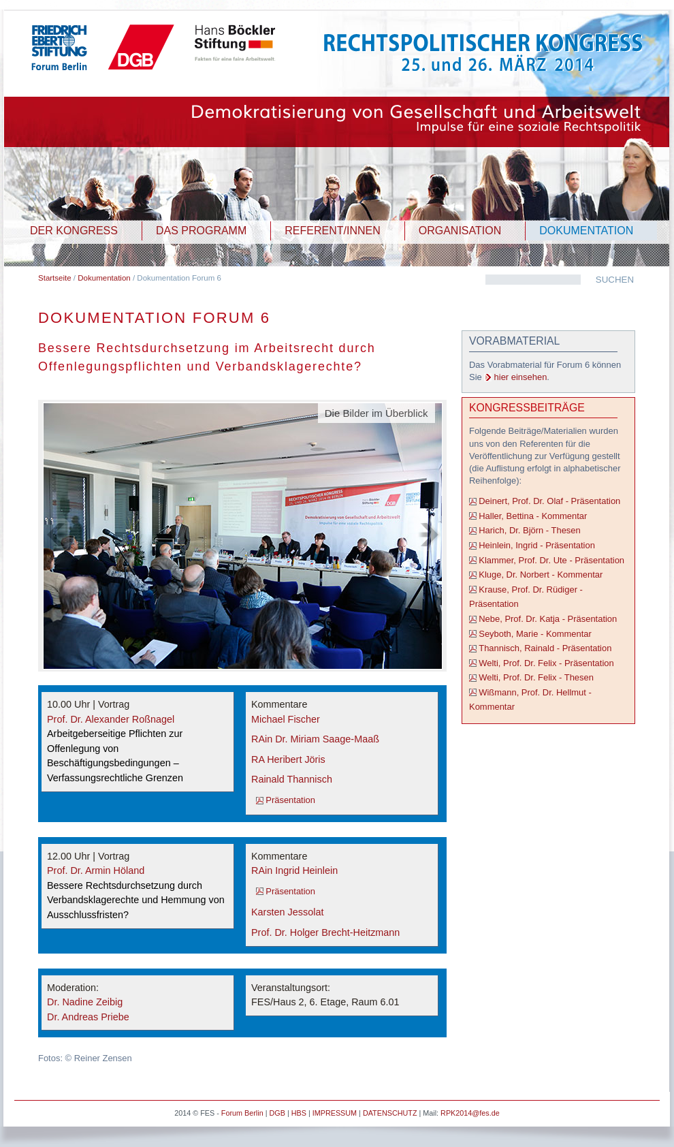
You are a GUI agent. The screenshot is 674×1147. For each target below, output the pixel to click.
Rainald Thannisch (291, 779)
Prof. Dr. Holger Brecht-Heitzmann (325, 932)
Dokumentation (104, 278)
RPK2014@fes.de (470, 1113)
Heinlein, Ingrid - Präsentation (537, 545)
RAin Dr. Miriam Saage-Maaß (315, 739)
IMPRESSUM (334, 1113)
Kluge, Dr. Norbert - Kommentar (541, 574)
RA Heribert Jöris (288, 759)
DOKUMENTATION (586, 230)
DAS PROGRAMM (201, 230)
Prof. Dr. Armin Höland (95, 870)
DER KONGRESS (74, 230)
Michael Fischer (285, 719)
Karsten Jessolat (287, 912)
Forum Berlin (242, 1113)
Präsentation (290, 800)
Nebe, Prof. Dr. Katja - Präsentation (548, 619)
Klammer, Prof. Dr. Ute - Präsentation (551, 560)
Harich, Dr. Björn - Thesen (530, 530)
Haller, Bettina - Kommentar (533, 516)
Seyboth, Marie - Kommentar (535, 634)
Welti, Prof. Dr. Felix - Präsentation (546, 663)
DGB (277, 1113)
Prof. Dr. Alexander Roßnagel (110, 719)
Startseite (54, 278)
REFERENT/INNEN (332, 230)
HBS (298, 1113)
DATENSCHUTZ (390, 1113)
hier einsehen (520, 377)
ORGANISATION (460, 230)
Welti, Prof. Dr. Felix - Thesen (536, 677)
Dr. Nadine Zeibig (85, 1001)
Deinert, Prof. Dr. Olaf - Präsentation (549, 501)
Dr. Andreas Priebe (88, 1016)
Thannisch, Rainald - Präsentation (545, 648)
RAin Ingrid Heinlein (294, 870)
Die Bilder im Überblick (376, 413)
